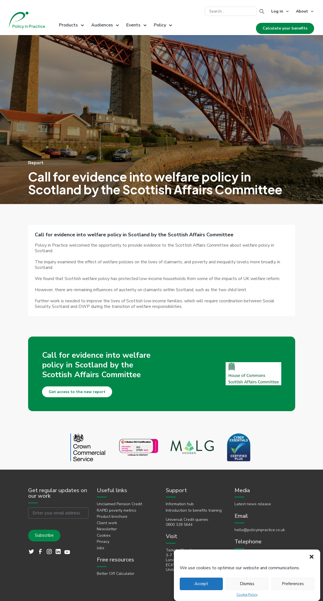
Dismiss (247, 584)
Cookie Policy (247, 595)
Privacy (103, 541)
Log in (277, 11)
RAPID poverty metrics (116, 510)
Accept (201, 584)
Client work (107, 523)
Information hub (180, 504)
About (302, 11)
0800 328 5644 (179, 524)
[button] (311, 557)
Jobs (100, 548)
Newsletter (107, 529)
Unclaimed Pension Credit (119, 504)
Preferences (293, 584)
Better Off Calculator (115, 573)
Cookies (104, 535)
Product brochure (112, 516)
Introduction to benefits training (194, 510)
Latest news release (253, 504)
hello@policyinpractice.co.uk (260, 530)
